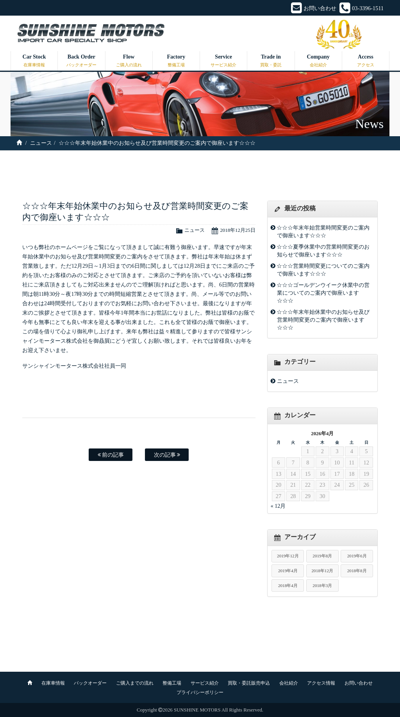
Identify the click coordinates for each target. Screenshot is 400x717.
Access (365, 61)
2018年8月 (357, 570)
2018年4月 (288, 585)
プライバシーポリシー (200, 692)
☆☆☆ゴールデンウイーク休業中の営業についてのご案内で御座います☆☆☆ (323, 293)
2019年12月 (288, 555)
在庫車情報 (53, 683)
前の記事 (111, 455)
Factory (176, 61)
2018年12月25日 (237, 230)
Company (318, 61)
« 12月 (278, 506)
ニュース (41, 143)
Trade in (270, 61)
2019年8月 (322, 555)
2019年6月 (357, 555)
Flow (128, 61)
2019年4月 (288, 570)
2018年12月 (322, 570)
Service (223, 61)
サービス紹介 (205, 683)
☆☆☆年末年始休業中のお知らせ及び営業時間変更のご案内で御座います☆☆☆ (323, 320)
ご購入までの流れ (135, 683)
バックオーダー (90, 683)
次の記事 (167, 455)
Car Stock (34, 61)
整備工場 (171, 683)
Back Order (81, 61)
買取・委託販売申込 (249, 683)
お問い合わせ (359, 683)
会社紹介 (288, 683)
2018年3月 (322, 585)
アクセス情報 (321, 683)
